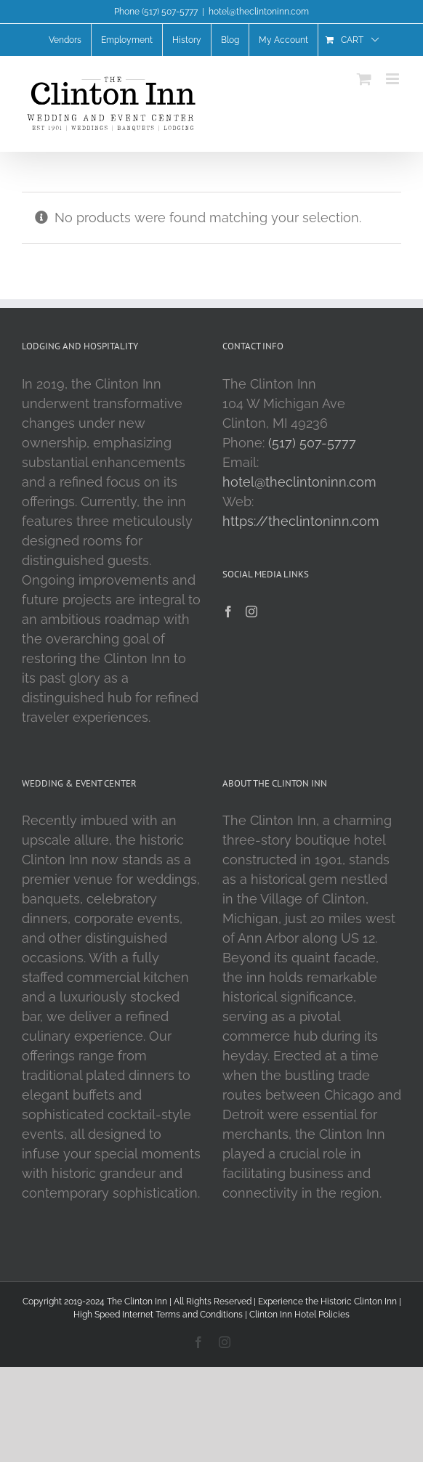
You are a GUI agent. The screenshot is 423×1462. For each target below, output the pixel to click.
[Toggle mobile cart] (364, 78)
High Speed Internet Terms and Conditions (158, 1314)
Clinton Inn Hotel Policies (299, 1314)
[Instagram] (251, 611)
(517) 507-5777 (312, 442)
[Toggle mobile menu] (393, 78)
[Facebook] (228, 611)
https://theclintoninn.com (300, 521)
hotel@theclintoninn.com (259, 12)
